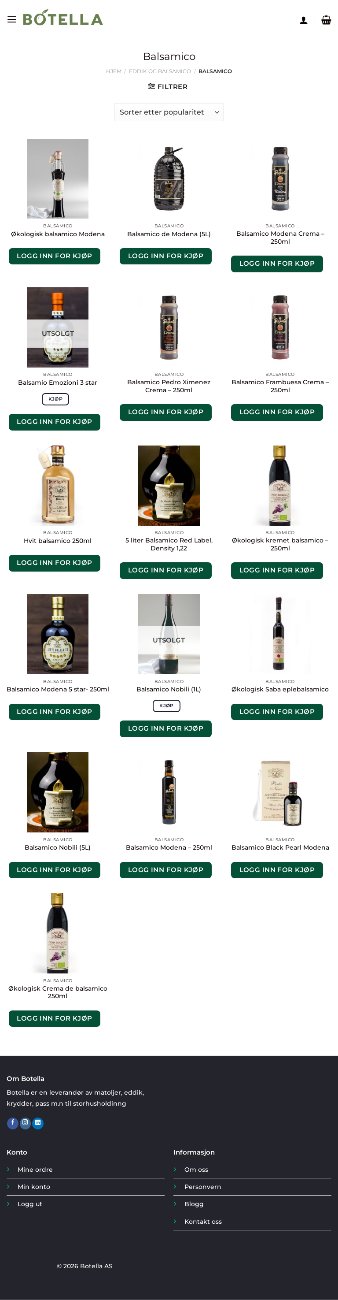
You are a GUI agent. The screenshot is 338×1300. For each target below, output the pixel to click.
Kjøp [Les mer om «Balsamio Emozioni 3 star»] (55, 399)
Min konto (34, 1186)
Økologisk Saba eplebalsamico (280, 689)
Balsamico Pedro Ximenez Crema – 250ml (168, 386)
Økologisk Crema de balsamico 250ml (57, 992)
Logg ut (30, 1203)
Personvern (202, 1186)
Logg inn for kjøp (54, 256)
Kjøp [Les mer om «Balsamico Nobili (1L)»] (166, 705)
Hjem (113, 71)
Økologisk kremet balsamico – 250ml (280, 544)
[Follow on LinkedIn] (38, 1123)
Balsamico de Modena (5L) (169, 234)
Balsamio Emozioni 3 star (57, 382)
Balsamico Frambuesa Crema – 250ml (280, 386)
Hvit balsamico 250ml (58, 540)
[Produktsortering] (169, 112)
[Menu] (12, 19)
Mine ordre (35, 1169)
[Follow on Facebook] (12, 1123)
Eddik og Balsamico (160, 71)
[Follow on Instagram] (25, 1123)
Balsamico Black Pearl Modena (280, 847)
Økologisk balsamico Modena (58, 234)
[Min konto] (303, 20)
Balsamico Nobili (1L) (168, 689)
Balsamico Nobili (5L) (58, 847)
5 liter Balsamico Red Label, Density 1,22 (169, 544)
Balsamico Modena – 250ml (169, 847)
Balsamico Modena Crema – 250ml (280, 237)
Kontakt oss (203, 1221)
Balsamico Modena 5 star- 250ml (58, 689)
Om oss (196, 1169)
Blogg (194, 1203)
